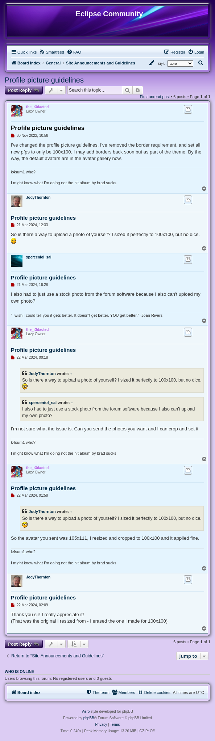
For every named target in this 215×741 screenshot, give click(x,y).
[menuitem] (51, 52)
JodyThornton (38, 197)
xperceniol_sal (38, 257)
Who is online (19, 671)
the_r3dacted (37, 107)
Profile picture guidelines (44, 80)
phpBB (88, 718)
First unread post (155, 96)
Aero (86, 711)
